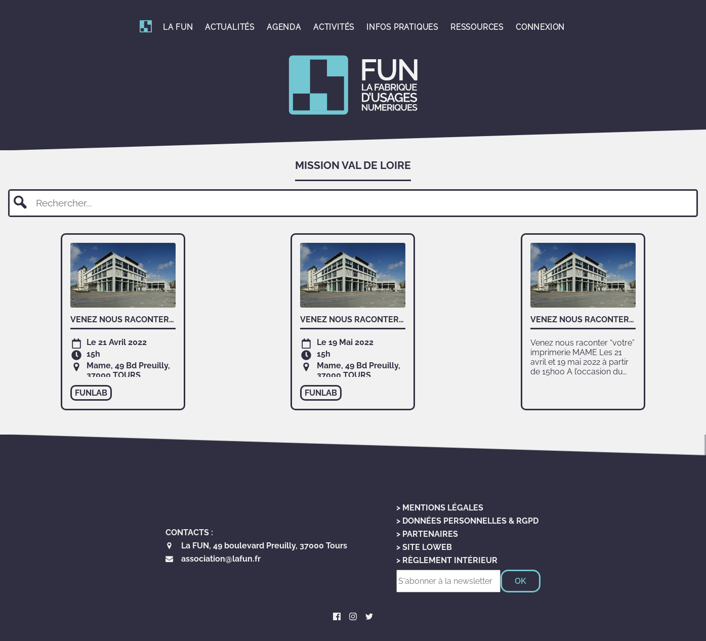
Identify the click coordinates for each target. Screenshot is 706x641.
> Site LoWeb (424, 547)
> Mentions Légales (439, 507)
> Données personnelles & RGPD (467, 521)
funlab (91, 393)
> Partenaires (427, 534)
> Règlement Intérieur (446, 560)
